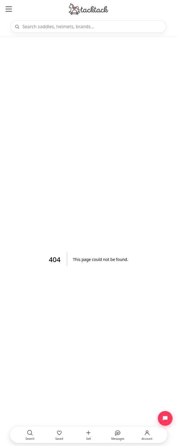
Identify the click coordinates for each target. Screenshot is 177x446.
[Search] (92, 26)
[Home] (88, 9)
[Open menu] (9, 9)
